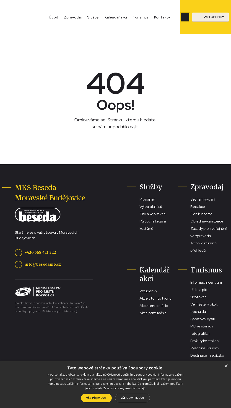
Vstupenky (148, 291)
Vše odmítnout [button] (132, 398)
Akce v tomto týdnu (155, 298)
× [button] (226, 366)
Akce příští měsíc (153, 313)
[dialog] (115, 384)
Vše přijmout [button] (96, 398)
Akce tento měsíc (154, 305)
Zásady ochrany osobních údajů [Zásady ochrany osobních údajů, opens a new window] (124, 388)
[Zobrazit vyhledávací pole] (185, 17)
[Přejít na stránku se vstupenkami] (210, 17)
